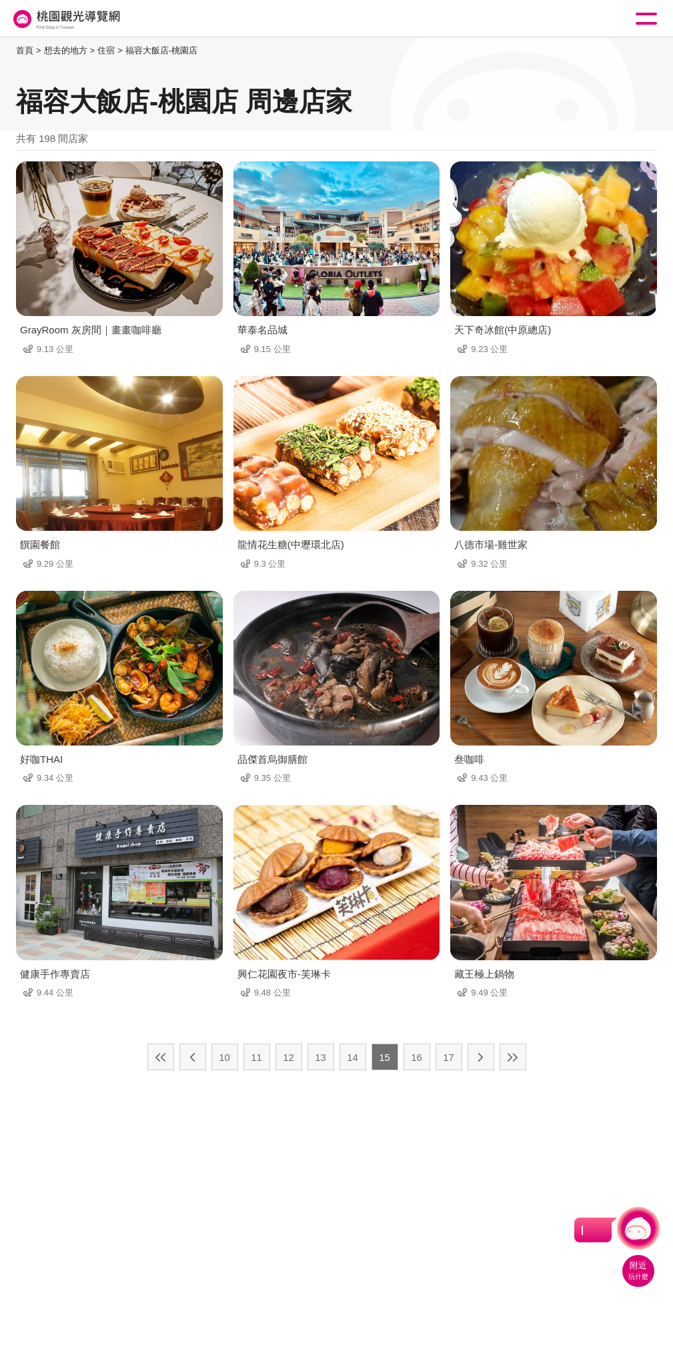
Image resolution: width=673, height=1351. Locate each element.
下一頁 (481, 1057)
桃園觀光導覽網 (65, 19)
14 (352, 1057)
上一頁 (192, 1057)
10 (224, 1057)
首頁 (24, 50)
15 (384, 1057)
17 (448, 1057)
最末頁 (513, 1057)
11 (256, 1057)
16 (416, 1057)
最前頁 (160, 1057)
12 (288, 1057)
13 (320, 1057)
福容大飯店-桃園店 (161, 50)
